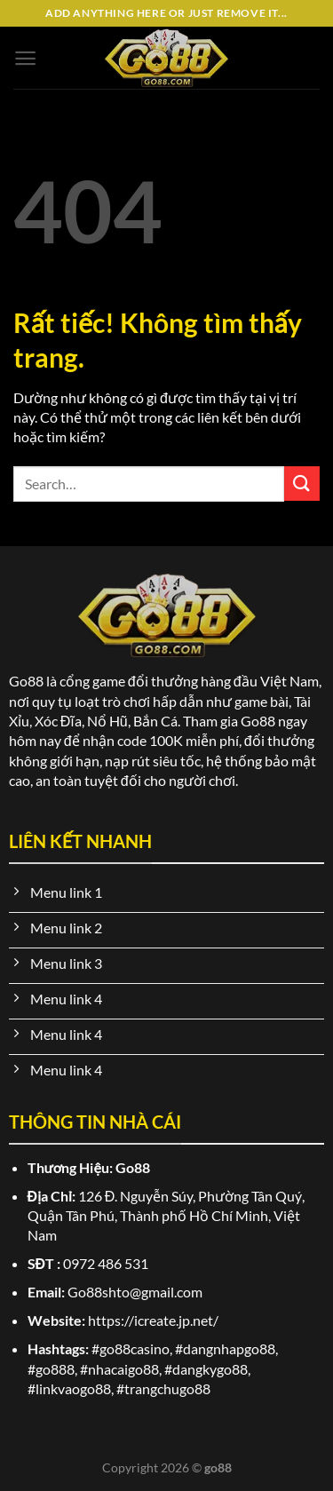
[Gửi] (302, 483)
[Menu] (25, 58)
